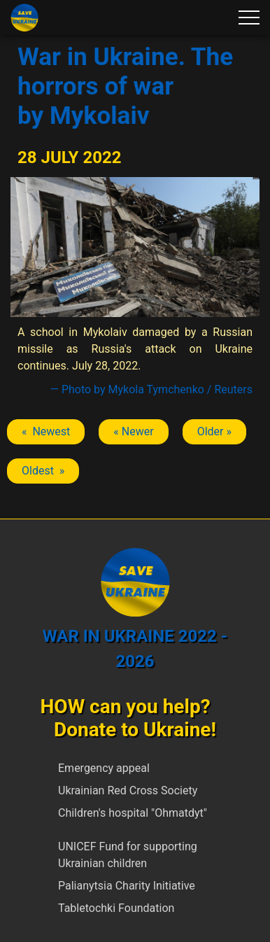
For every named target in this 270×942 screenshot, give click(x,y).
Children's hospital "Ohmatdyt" (132, 813)
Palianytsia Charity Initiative (126, 885)
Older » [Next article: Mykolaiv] (214, 431)
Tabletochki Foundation (116, 908)
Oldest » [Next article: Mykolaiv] (43, 470)
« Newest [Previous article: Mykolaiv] (46, 431)
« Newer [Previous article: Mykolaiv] (133, 431)
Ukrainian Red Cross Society (127, 790)
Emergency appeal (104, 768)
